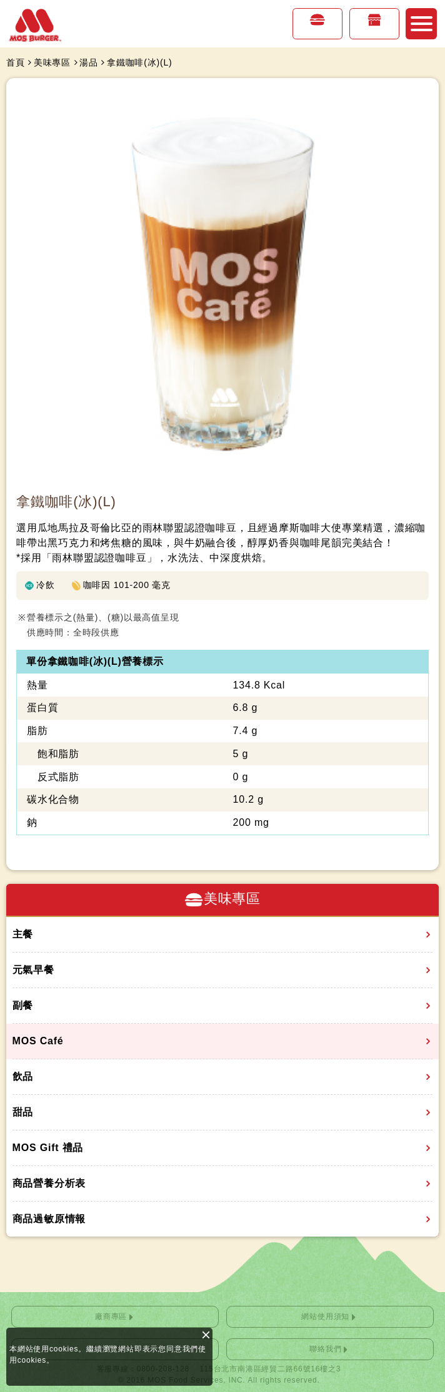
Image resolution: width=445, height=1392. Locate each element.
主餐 (23, 934)
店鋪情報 (374, 32)
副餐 (23, 1005)
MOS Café (38, 1041)
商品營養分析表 (49, 1183)
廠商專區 (111, 1316)
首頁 (15, 62)
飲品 (23, 1076)
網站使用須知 (325, 1316)
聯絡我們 (325, 1349)
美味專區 (317, 32)
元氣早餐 (33, 969)
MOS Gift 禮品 (48, 1147)
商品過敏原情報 (49, 1218)
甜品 (23, 1112)
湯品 (88, 62)
